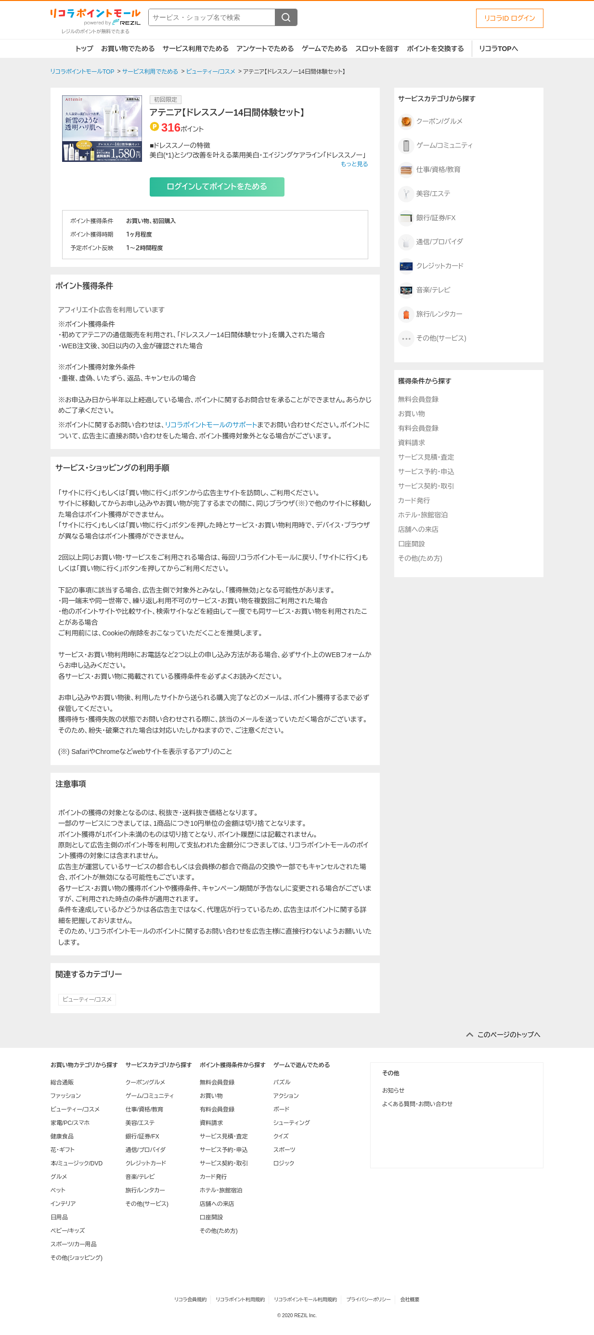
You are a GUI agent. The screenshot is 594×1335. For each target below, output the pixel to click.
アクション (286, 1096)
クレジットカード (431, 266)
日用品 (59, 1217)
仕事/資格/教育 (429, 170)
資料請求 (411, 442)
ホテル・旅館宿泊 (423, 515)
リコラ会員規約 (190, 1299)
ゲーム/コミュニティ (435, 146)
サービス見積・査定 (426, 457)
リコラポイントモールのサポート (211, 425)
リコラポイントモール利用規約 (305, 1299)
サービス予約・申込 (426, 471)
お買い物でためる (128, 49)
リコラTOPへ (498, 49)
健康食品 (62, 1136)
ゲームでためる (325, 49)
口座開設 (411, 544)
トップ (84, 49)
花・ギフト (63, 1150)
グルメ (59, 1177)
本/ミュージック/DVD (77, 1163)
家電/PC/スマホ (70, 1123)
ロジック (283, 1163)
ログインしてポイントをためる (217, 187)
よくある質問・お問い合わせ (417, 1104)
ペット (58, 1190)
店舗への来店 (418, 529)
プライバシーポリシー (369, 1299)
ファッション (66, 1096)
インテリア (63, 1204)
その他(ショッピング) (77, 1258)
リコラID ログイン (509, 18)
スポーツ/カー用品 (74, 1244)
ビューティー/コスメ (87, 999)
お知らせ (393, 1090)
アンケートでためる (265, 49)
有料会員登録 (418, 428)
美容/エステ (424, 194)
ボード (281, 1109)
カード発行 (414, 500)
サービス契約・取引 (426, 486)
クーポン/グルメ (430, 122)
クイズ (281, 1136)
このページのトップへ (509, 1035)
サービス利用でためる (196, 49)
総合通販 (62, 1082)
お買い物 (411, 413)
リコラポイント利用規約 (240, 1299)
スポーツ (284, 1150)
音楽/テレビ (424, 290)
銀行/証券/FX (427, 218)
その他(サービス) (432, 338)
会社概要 (410, 1299)
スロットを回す (377, 49)
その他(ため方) (420, 558)
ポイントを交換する (435, 49)
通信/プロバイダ (430, 242)
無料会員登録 (418, 399)
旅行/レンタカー (430, 314)
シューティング (291, 1123)
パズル (281, 1082)
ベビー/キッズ (68, 1231)
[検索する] (286, 17)
